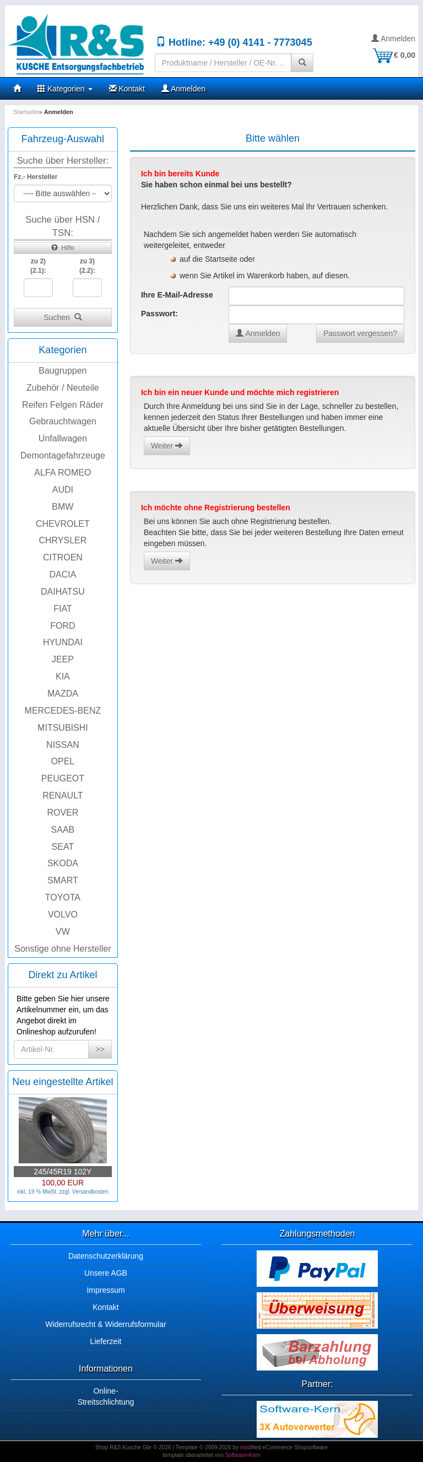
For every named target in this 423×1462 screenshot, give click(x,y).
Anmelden (393, 38)
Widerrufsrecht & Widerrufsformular (105, 1324)
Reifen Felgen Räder (63, 404)
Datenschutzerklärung (105, 1255)
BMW (62, 506)
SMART (62, 880)
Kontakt (127, 88)
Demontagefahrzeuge (62, 455)
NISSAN (62, 744)
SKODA (62, 863)
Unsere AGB (105, 1273)
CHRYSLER (62, 540)
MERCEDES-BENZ (63, 710)
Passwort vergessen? (360, 333)
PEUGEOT (62, 778)
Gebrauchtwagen (62, 421)
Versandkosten (90, 1192)
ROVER (62, 812)
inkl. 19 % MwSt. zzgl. (44, 1192)
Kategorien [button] (65, 88)
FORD (62, 625)
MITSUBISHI (62, 727)
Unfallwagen (63, 438)
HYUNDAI (63, 642)
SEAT (63, 846)
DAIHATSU (63, 591)
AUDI (62, 489)
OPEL (63, 761)
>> (99, 1049)
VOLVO (63, 914)
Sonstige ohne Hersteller (62, 948)
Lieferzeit (106, 1341)
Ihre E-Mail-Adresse (177, 294)
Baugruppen (62, 370)
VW (63, 931)
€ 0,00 (393, 55)
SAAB (63, 829)
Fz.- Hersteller (35, 177)
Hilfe (63, 248)
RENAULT (62, 795)
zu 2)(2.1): (38, 265)
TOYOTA (62, 897)
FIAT (62, 608)
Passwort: (159, 313)
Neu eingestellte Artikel (62, 1081)
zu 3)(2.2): (87, 265)
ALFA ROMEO (62, 472)
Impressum (105, 1290)
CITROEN (63, 557)
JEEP (63, 659)
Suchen (63, 317)
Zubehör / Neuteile (62, 387)
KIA (63, 676)
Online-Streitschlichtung (106, 1396)
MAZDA (62, 693)
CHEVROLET (63, 523)
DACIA (62, 574)
